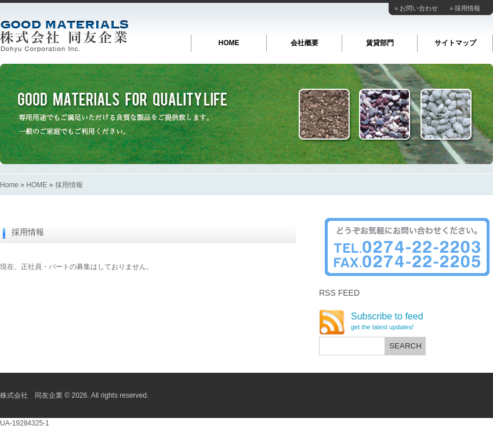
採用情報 (69, 185)
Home (9, 185)
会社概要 (304, 43)
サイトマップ (455, 43)
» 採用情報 (464, 8)
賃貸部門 (380, 43)
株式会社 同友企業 (64, 36)
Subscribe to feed (387, 321)
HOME (229, 43)
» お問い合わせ (416, 8)
